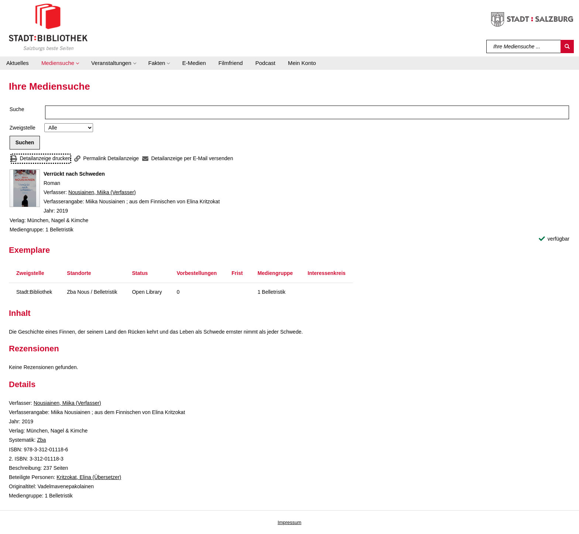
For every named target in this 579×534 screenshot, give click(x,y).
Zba (41, 440)
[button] (60, 63)
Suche (17, 109)
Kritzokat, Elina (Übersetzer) (88, 477)
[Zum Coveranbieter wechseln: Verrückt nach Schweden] (25, 188)
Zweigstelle (22, 128)
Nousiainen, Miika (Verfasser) (102, 192)
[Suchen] (567, 46)
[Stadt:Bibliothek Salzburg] (48, 27)
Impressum (289, 522)
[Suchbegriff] (523, 46)
